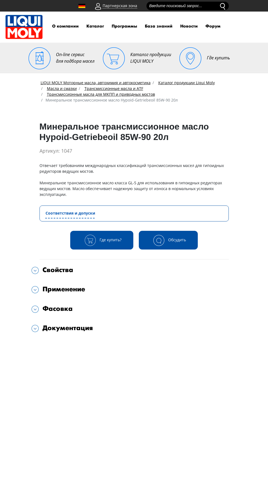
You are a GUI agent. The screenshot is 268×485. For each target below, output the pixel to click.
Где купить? (102, 240)
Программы (124, 26)
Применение (64, 289)
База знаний (159, 26)
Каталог (95, 26)
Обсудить (168, 240)
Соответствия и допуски (70, 213)
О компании (65, 26)
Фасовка (58, 308)
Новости (189, 26)
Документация (68, 328)
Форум (213, 26)
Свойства (58, 270)
